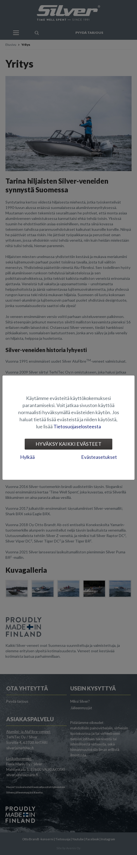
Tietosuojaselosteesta (77, 426)
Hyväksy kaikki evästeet (68, 444)
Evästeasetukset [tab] (99, 457)
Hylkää (27, 457)
